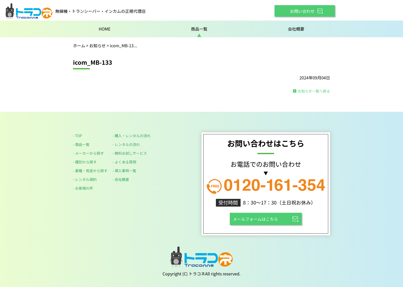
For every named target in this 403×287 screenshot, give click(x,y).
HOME (105, 29)
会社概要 (296, 29)
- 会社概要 (121, 179)
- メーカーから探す (88, 153)
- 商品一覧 (81, 144)
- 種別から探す (85, 161)
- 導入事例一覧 (124, 170)
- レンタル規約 (85, 179)
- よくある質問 (124, 161)
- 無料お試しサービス (130, 153)
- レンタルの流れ (126, 144)
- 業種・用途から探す (90, 170)
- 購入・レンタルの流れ (132, 135)
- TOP (77, 135)
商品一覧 (199, 29)
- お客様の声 (83, 188)
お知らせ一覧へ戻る (314, 91)
